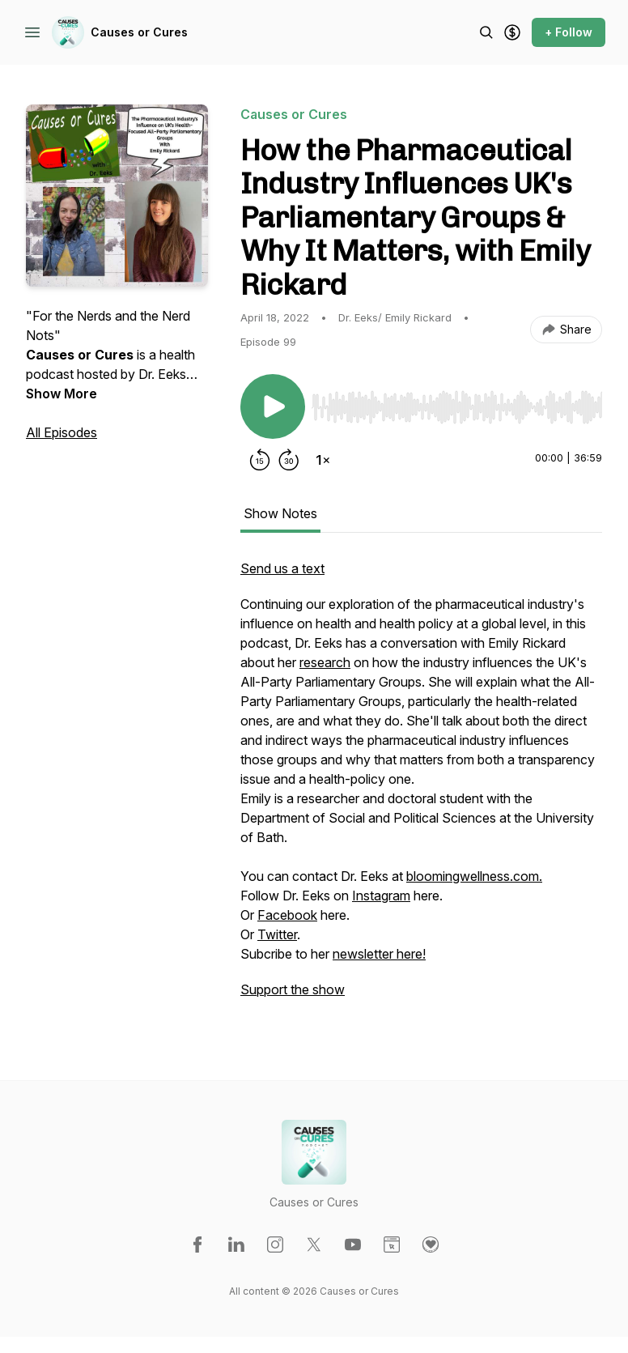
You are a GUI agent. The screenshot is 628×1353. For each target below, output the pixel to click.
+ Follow (568, 32)
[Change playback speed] (323, 460)
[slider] (457, 407)
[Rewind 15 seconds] (259, 460)
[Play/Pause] (272, 406)
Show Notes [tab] (280, 513)
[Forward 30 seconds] (289, 460)
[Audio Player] (457, 402)
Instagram (381, 895)
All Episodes (61, 432)
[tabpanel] (421, 787)
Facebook (287, 915)
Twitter (277, 934)
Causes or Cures (139, 32)
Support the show (292, 989)
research (324, 662)
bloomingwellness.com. (474, 876)
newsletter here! (379, 954)
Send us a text (282, 568)
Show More (61, 393)
